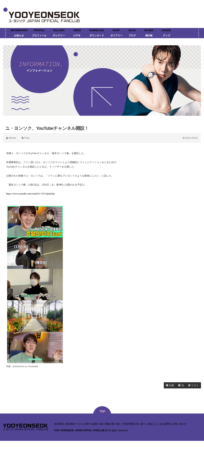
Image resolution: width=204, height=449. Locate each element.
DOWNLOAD (96, 30)
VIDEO (77, 30)
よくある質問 (162, 423)
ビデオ (77, 35)
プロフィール (39, 35)
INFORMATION (19, 30)
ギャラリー (59, 35)
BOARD (148, 30)
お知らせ (19, 35)
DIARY (116, 30)
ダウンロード (96, 35)
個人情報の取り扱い (111, 423)
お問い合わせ (179, 423)
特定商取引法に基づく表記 (138, 423)
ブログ (132, 35)
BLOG (132, 30)
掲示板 (149, 35)
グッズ (166, 35)
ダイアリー (116, 35)
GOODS (166, 30)
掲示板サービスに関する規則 (82, 423)
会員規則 (59, 423)
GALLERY (59, 30)
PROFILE (39, 30)
